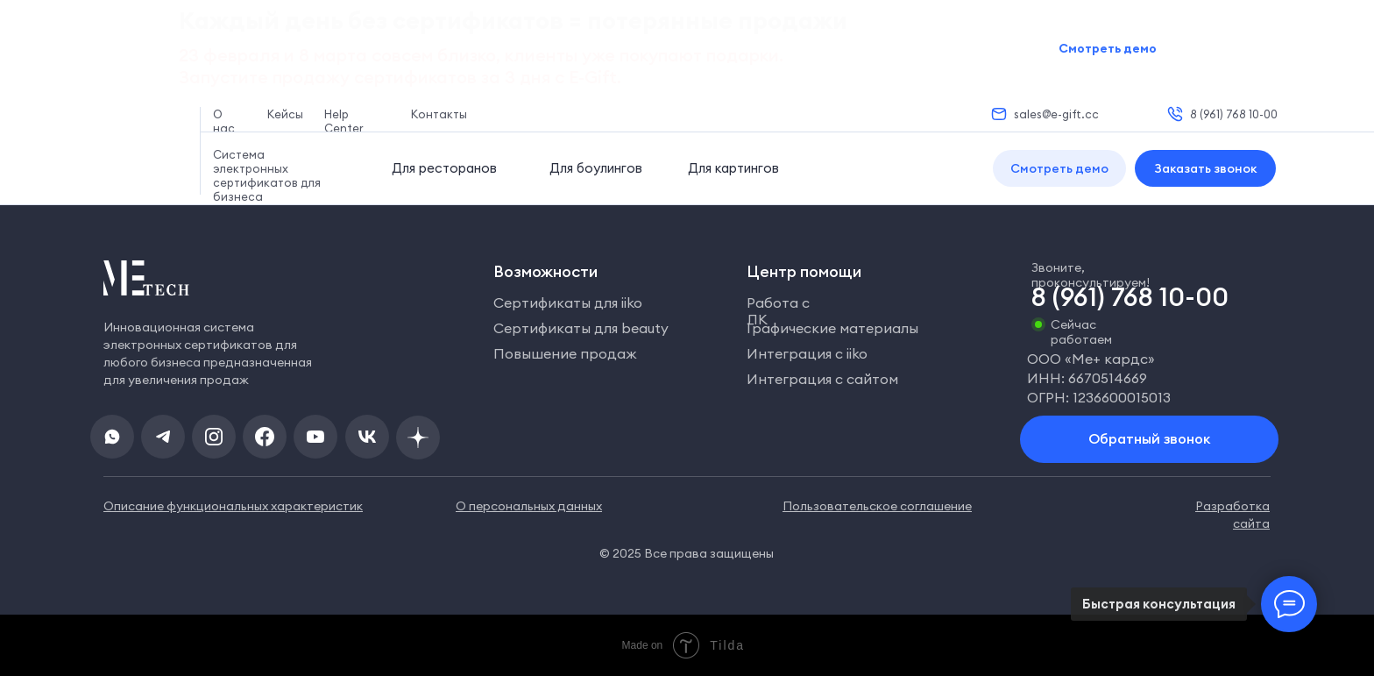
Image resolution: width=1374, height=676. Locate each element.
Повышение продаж (565, 353)
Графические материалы (832, 328)
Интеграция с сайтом (822, 379)
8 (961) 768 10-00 (1234, 114)
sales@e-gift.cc (1056, 114)
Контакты (439, 114)
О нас (224, 121)
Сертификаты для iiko (567, 302)
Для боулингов (595, 168)
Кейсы (285, 114)
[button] (1059, 168)
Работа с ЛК (778, 311)
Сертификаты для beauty (581, 328)
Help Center (344, 121)
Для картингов (733, 168)
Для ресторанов (444, 168)
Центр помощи (804, 271)
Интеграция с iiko (807, 353)
